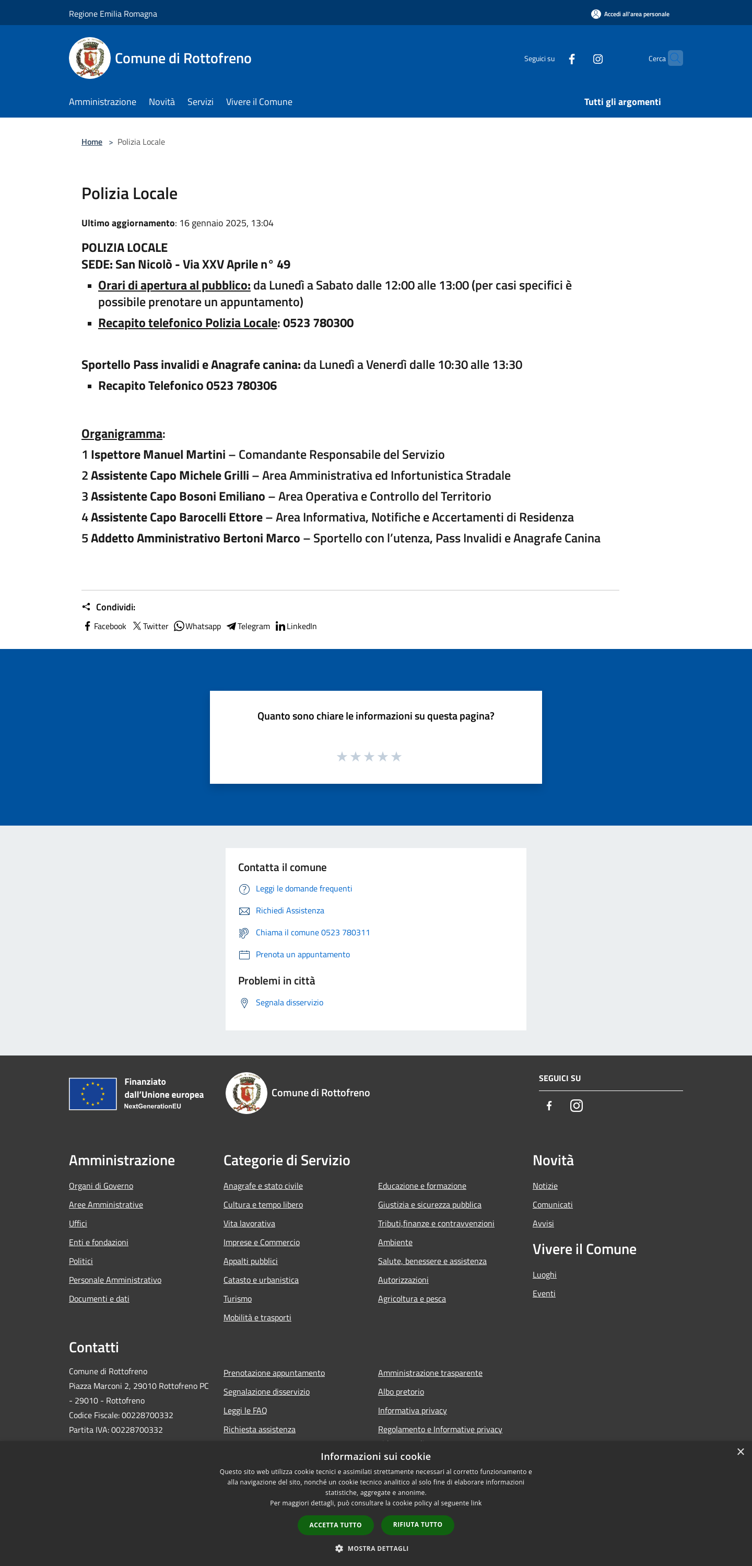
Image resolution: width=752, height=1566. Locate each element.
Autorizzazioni (403, 1279)
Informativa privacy (412, 1410)
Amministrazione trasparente (430, 1372)
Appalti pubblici (251, 1261)
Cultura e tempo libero (263, 1204)
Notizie (545, 1185)
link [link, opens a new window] (476, 1503)
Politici (81, 1261)
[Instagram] (577, 58)
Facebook (103, 626)
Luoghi (545, 1274)
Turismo (238, 1298)
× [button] (740, 1452)
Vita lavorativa (249, 1223)
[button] (376, 1548)
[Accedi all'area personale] (630, 14)
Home (91, 141)
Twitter (150, 626)
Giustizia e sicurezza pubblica (429, 1204)
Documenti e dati (99, 1298)
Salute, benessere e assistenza (432, 1261)
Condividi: (108, 607)
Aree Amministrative (106, 1204)
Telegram (247, 626)
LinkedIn (295, 626)
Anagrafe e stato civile (263, 1185)
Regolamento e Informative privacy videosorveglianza (440, 1436)
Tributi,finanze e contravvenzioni (436, 1223)
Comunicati (553, 1204)
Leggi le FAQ (245, 1410)
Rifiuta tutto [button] (418, 1524)
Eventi (544, 1293)
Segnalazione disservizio (267, 1391)
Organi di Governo (101, 1185)
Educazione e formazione (422, 1185)
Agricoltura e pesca (412, 1298)
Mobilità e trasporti (257, 1317)
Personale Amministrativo (115, 1279)
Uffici (78, 1223)
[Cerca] (670, 58)
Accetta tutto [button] (336, 1525)
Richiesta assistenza (260, 1429)
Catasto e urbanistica (261, 1279)
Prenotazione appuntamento (274, 1372)
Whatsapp (197, 626)
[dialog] (376, 1503)
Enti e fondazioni (98, 1242)
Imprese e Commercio (262, 1242)
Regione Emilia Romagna (113, 13)
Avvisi (543, 1223)
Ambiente (395, 1242)
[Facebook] (551, 58)
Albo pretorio (401, 1391)
